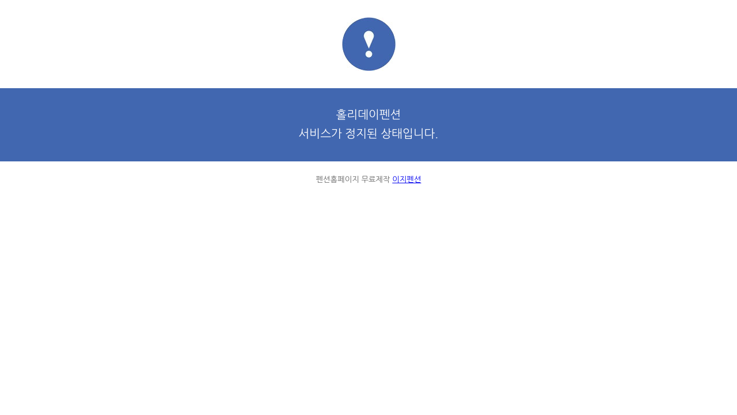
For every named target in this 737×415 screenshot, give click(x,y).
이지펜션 (406, 179)
